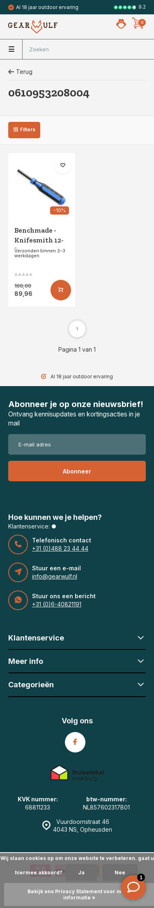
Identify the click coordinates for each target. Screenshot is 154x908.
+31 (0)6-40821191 (56, 604)
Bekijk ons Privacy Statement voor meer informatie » (79, 894)
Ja (81, 872)
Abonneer (77, 471)
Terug (20, 71)
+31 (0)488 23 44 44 (60, 548)
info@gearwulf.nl (54, 576)
